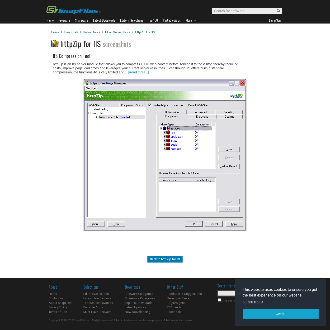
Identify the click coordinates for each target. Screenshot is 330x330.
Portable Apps (93, 307)
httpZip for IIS (145, 32)
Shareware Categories (140, 298)
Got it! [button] (281, 314)
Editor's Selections (96, 294)
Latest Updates (135, 307)
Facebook (174, 312)
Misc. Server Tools (117, 32)
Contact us (56, 298)
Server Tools (91, 32)
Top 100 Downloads (138, 303)
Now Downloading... (139, 312)
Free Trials (71, 32)
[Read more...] (138, 72)
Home (55, 32)
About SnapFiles (60, 303)
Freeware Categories (139, 294)
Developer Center (178, 298)
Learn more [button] (253, 302)
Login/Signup (176, 303)
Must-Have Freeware (97, 312)
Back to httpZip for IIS (165, 259)
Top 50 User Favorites (98, 303)
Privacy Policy (58, 307)
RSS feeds (174, 307)
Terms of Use (58, 312)
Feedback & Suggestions (184, 294)
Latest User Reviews (97, 298)
